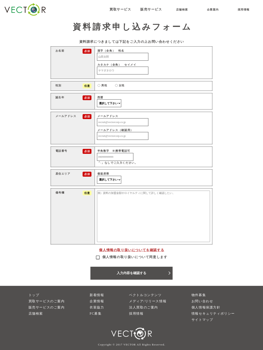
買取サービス (120, 9)
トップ (34, 295)
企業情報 (97, 301)
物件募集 (198, 295)
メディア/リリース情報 (147, 301)
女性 (120, 85)
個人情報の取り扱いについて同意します (131, 257)
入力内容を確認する (131, 273)
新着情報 (97, 295)
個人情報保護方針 (205, 307)
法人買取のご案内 (143, 307)
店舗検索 (36, 313)
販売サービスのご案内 (47, 307)
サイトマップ (202, 319)
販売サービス (151, 9)
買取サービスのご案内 (47, 301)
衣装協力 (97, 307)
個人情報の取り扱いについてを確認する (131, 250)
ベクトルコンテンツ (145, 295)
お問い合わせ (202, 301)
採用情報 (136, 313)
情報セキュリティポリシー (213, 313)
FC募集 (96, 313)
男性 (102, 85)
